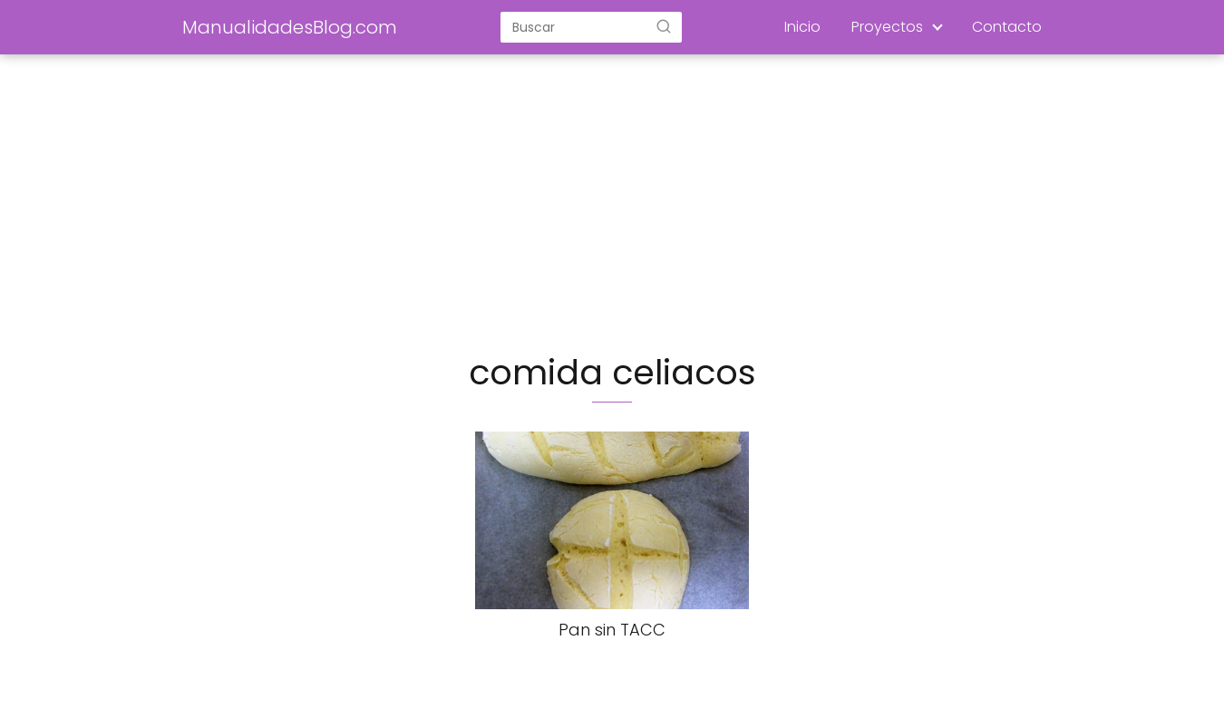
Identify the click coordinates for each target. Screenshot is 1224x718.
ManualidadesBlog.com (289, 27)
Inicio (802, 26)
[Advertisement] (612, 205)
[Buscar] (664, 26)
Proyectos (887, 26)
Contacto (1007, 26)
